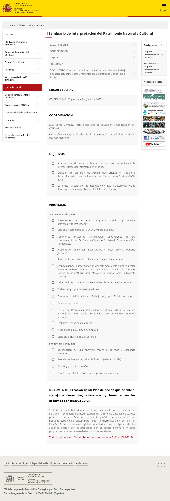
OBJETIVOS (56, 57)
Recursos (9, 69)
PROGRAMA (56, 63)
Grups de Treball (37, 25)
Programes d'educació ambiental (16, 78)
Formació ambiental (15, 62)
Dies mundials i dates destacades (21, 112)
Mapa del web (39, 463)
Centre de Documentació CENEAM (17, 96)
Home (9, 25)
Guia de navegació (62, 463)
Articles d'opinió (13, 127)
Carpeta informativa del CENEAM (17, 53)
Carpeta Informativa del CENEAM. (152, 54)
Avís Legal (82, 463)
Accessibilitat (19, 463)
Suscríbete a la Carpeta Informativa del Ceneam (152, 68)
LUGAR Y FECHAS (59, 44)
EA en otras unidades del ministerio (17, 136)
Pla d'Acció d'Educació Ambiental (16, 43)
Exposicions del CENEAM (17, 104)
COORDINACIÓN (59, 51)
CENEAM (21, 25)
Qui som (9, 34)
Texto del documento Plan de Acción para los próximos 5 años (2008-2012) (91, 437)
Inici (6, 463)
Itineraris (9, 119)
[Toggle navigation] (163, 8)
